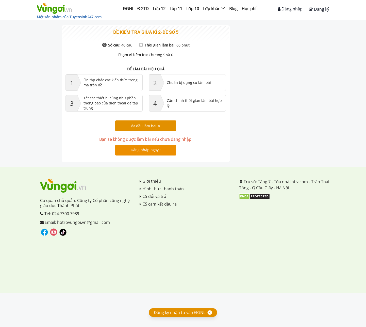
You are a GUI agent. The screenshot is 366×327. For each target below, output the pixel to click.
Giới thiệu (150, 181)
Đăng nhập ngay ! (146, 149)
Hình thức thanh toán (162, 189)
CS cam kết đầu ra (158, 204)
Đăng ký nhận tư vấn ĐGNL (179, 312)
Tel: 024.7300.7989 (59, 213)
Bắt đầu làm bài (144, 125)
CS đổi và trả (153, 196)
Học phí (249, 8)
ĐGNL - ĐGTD (136, 8)
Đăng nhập (290, 9)
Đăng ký (319, 9)
